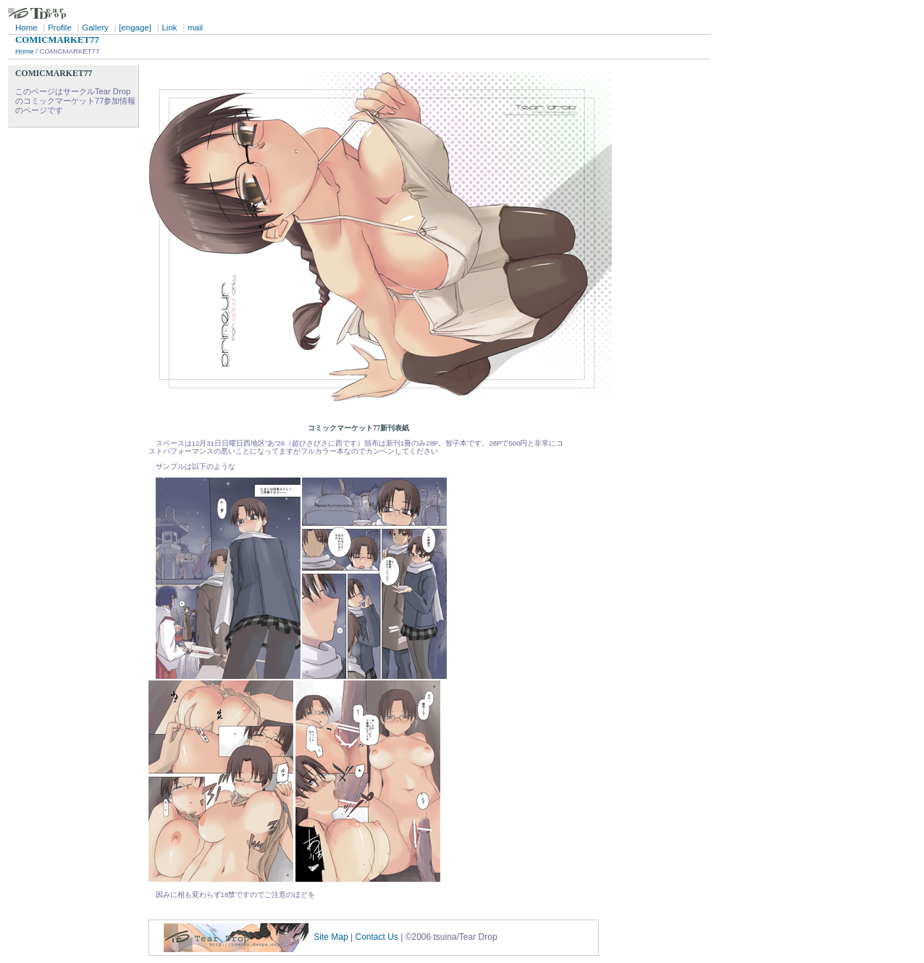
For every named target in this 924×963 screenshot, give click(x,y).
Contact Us (377, 938)
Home (26, 27)
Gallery (95, 27)
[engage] (135, 27)
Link (169, 27)
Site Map (331, 938)
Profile (60, 27)
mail (195, 27)
